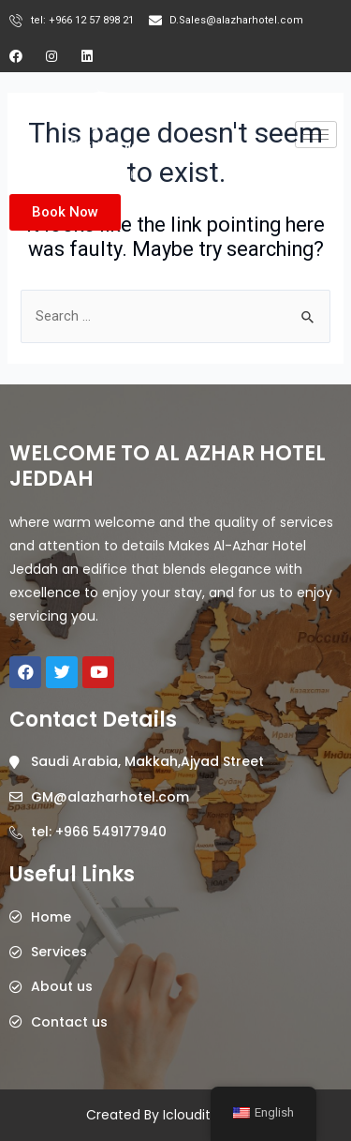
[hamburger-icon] (316, 134)
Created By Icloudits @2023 (175, 1114)
